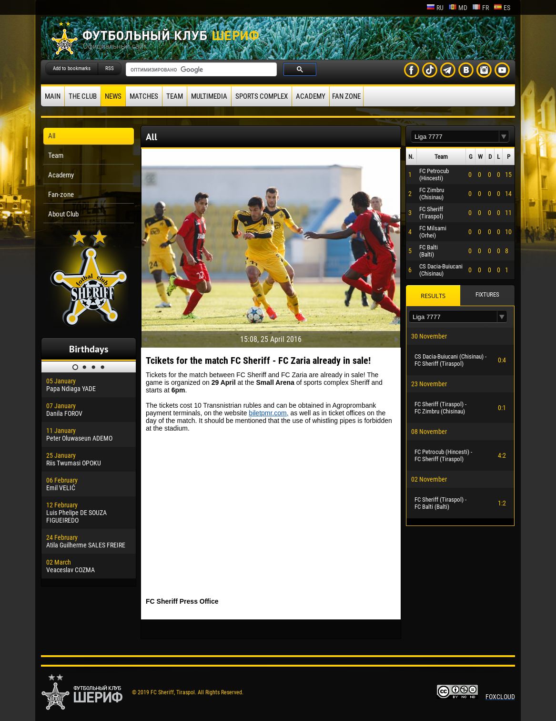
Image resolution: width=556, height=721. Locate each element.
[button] (504, 137)
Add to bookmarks (72, 68)
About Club (63, 214)
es (502, 7)
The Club (83, 96)
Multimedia (209, 96)
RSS (109, 68)
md (457, 7)
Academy (310, 96)
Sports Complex (261, 96)
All (51, 136)
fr (480, 7)
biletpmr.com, (268, 413)
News (113, 96)
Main (53, 96)
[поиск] (200, 69)
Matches (144, 96)
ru (435, 7)
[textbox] (455, 137)
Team (174, 96)
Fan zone (346, 96)
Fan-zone (61, 194)
